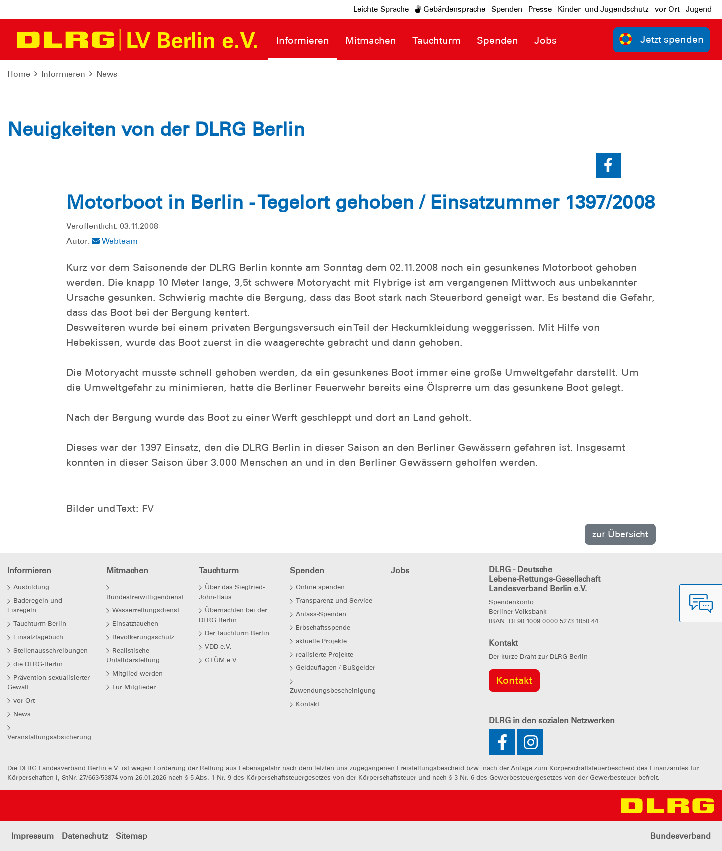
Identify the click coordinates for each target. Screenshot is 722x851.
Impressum (32, 836)
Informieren (63, 74)
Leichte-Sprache (381, 9)
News (106, 74)
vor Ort (667, 9)
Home (18, 74)
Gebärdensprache (450, 9)
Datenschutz (85, 836)
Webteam (115, 241)
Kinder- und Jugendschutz (603, 9)
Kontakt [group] (514, 680)
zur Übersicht (620, 534)
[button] (608, 165)
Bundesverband (680, 836)
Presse (540, 9)
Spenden (506, 9)
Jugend (699, 9)
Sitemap (131, 836)
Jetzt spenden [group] (661, 39)
